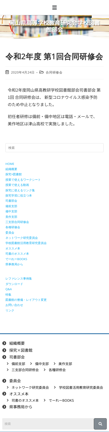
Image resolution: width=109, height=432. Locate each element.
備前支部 (11, 206)
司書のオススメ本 (17, 254)
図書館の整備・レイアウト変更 (26, 300)
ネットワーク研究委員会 (21, 238)
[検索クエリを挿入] (54, 147)
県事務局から (14, 264)
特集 (8, 294)
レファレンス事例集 (18, 278)
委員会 (9, 232)
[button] (54, 7)
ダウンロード (14, 284)
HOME (9, 164)
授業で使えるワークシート (23, 180)
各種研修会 (12, 227)
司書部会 (11, 201)
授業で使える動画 (17, 185)
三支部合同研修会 (17, 222)
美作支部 (11, 217)
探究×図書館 (13, 174)
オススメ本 (12, 248)
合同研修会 (54, 72)
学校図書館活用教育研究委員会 (26, 243)
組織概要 (11, 169)
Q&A (8, 289)
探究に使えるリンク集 (20, 190)
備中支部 (11, 211)
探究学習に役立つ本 (18, 195)
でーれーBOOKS (16, 259)
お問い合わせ (14, 305)
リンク (9, 310)
